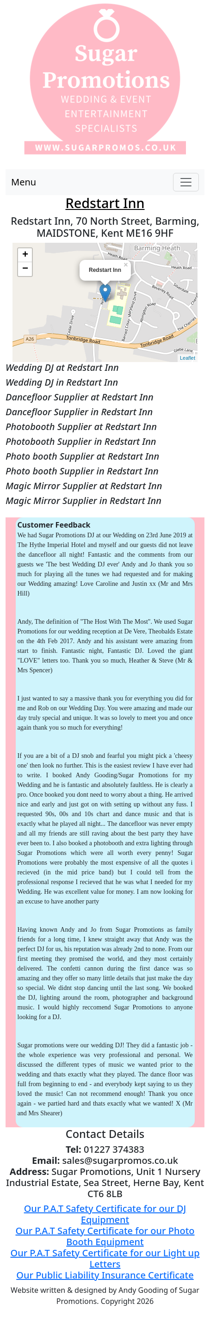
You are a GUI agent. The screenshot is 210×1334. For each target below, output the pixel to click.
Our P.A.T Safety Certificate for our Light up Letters (104, 1258)
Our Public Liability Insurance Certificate (104, 1275)
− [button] (25, 269)
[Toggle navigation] (186, 182)
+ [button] (25, 255)
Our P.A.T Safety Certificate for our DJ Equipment (105, 1214)
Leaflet (187, 358)
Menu (23, 182)
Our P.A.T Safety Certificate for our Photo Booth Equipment (104, 1236)
